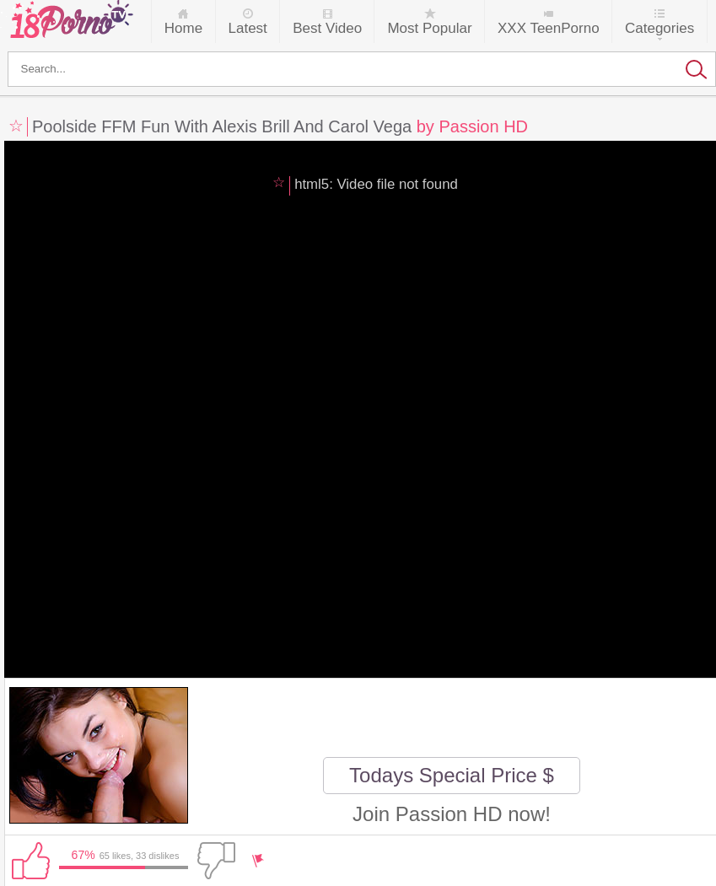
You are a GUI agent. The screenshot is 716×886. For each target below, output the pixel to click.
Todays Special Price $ (451, 775)
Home (183, 28)
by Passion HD (472, 126)
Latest (248, 28)
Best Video (327, 28)
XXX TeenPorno (549, 28)
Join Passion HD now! (452, 814)
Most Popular (429, 28)
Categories (659, 28)
